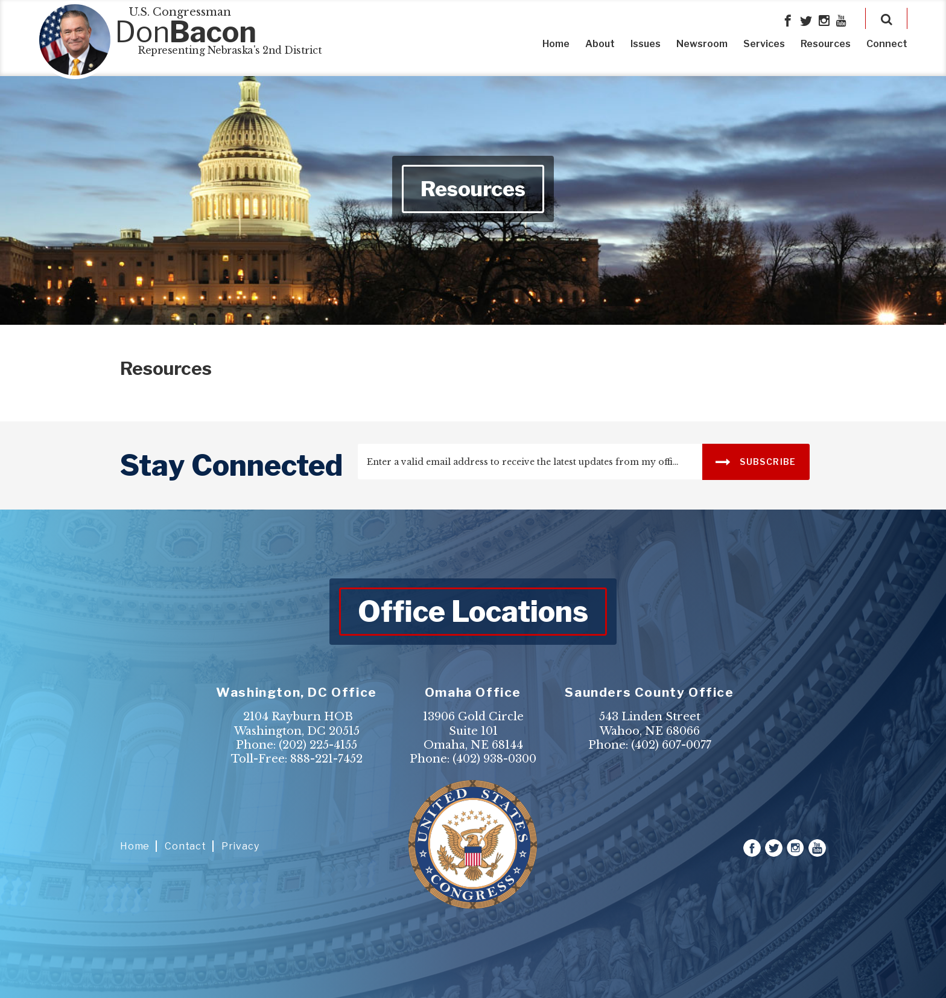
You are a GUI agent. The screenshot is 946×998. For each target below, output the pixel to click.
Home (556, 44)
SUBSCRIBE (756, 461)
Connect (886, 44)
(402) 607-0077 (671, 745)
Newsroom (702, 44)
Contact (185, 846)
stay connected (231, 465)
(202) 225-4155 (318, 745)
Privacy (240, 846)
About (600, 44)
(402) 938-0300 (494, 759)
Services (764, 44)
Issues (645, 44)
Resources (826, 44)
